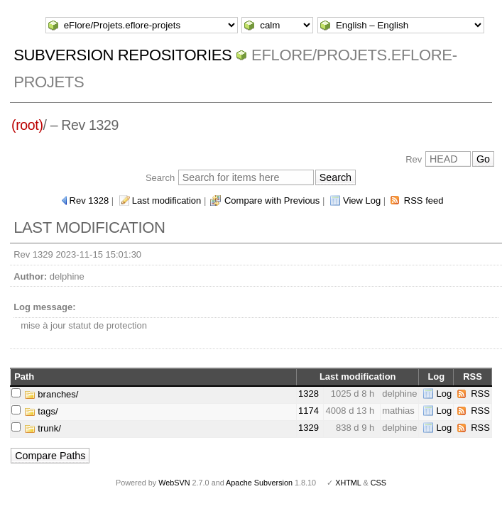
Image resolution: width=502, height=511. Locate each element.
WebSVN (174, 482)
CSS (378, 482)
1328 (308, 393)
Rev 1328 (89, 200)
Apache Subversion (259, 482)
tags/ (41, 411)
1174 (308, 410)
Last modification (167, 200)
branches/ (51, 394)
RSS (480, 393)
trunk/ (42, 428)
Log (444, 393)
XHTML (348, 482)
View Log (362, 200)
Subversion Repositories (122, 55)
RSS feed (424, 200)
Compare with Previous (272, 200)
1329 (308, 427)
